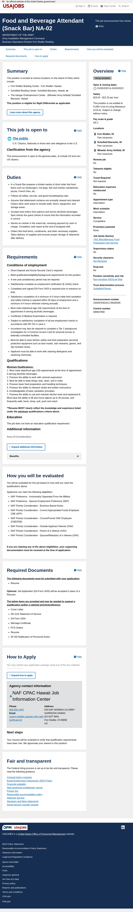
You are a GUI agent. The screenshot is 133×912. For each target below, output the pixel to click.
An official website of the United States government (30, 2)
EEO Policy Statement (13, 844)
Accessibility (8, 866)
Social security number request (22, 805)
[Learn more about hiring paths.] (78, 130)
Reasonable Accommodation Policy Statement (24, 848)
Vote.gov (6, 901)
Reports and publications (14, 887)
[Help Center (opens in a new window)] (108, 6)
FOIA (4, 870)
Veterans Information (12, 852)
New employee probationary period (24, 787)
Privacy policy (8, 883)
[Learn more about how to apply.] (78, 656)
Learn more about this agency (25, 112)
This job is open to (33, 49)
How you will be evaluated (100, 49)
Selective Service (16, 798)
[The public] (44, 140)
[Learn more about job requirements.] (78, 256)
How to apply (41, 56)
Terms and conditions (12, 892)
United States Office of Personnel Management (42, 834)
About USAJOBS (10, 862)
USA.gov (6, 896)
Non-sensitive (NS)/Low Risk (108, 279)
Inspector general (10, 875)
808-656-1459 (16, 710)
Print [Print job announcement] (99, 26)
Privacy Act (12, 791)
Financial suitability (16, 784)
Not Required (100, 261)
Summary (10, 49)
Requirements (72, 49)
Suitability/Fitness (102, 288)
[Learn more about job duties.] (78, 177)
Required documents (16, 56)
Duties (53, 49)
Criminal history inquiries (19, 777)
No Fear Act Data (10, 879)
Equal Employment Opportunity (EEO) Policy (29, 781)
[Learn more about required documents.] (78, 570)
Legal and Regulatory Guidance (17, 857)
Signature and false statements (23, 801)
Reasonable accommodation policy (24, 794)
